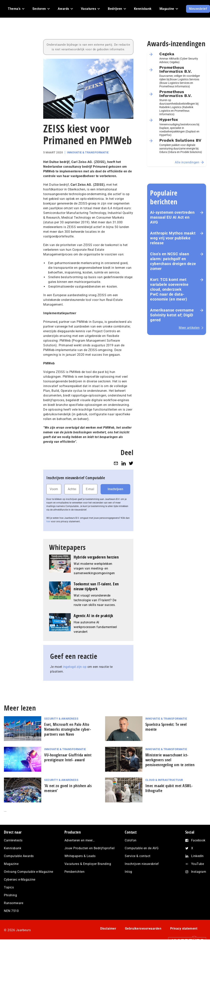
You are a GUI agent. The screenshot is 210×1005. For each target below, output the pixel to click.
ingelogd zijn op (74, 667)
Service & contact (137, 856)
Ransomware (13, 903)
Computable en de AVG (142, 848)
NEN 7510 (11, 911)
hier (48, 521)
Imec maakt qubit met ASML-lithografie (169, 788)
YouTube (197, 864)
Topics (9, 887)
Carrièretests (13, 840)
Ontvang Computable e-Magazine (28, 872)
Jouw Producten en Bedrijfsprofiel (89, 848)
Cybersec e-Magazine (19, 879)
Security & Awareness (61, 718)
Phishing (10, 895)
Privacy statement (183, 928)
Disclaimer (108, 928)
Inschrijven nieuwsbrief (142, 864)
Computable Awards (19, 856)
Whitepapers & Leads (80, 856)
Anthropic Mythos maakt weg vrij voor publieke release (172, 238)
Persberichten (74, 872)
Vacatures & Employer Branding (87, 864)
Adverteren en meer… (79, 840)
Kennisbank (12, 848)
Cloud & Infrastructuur (164, 779)
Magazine (11, 864)
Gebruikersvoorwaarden (143, 928)
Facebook (198, 840)
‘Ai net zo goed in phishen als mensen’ (68, 788)
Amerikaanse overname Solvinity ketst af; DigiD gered (172, 315)
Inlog (128, 872)
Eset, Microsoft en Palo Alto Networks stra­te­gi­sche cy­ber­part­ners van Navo (67, 729)
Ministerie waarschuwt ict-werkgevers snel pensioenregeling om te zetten (170, 759)
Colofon (131, 840)
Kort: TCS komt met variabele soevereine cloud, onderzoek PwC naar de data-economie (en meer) (169, 289)
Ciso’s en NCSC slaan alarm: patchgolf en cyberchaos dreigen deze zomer (173, 261)
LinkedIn (197, 856)
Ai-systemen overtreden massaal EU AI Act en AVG (172, 217)
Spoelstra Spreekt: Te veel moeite (166, 727)
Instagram (198, 872)
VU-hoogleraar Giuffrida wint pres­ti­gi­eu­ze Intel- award (67, 757)
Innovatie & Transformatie (88, 152)
